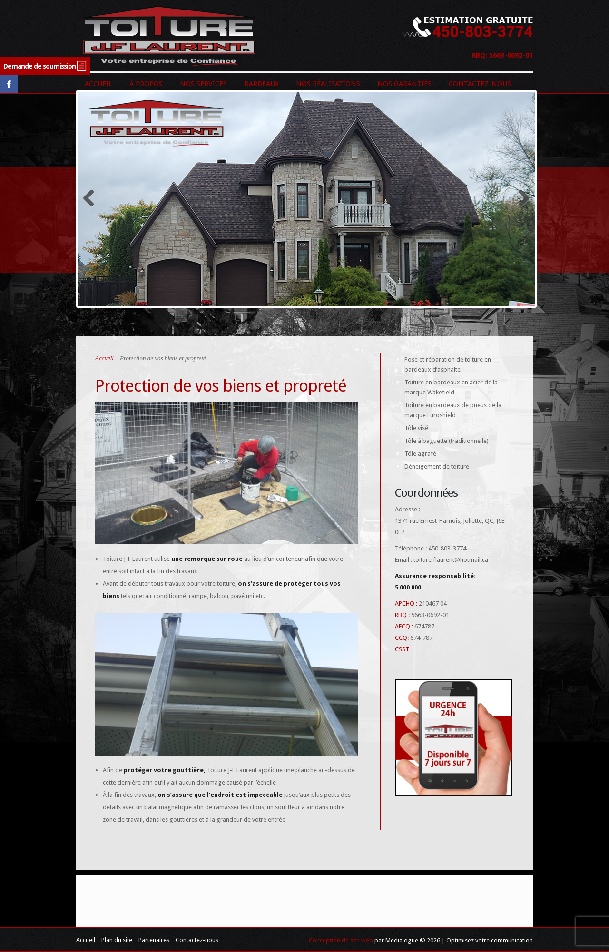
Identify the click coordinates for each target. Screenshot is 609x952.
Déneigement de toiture (436, 466)
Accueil (104, 358)
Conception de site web (341, 940)
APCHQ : (406, 603)
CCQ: (402, 637)
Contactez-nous (197, 939)
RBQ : (402, 614)
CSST (402, 649)
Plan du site (116, 939)
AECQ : (404, 626)
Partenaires (153, 939)
